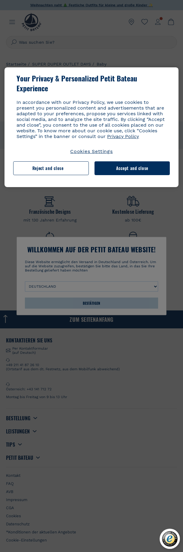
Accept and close (132, 168)
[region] (91, 127)
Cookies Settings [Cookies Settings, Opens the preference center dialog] (91, 151)
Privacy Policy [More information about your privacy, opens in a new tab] (123, 136)
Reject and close (48, 168)
